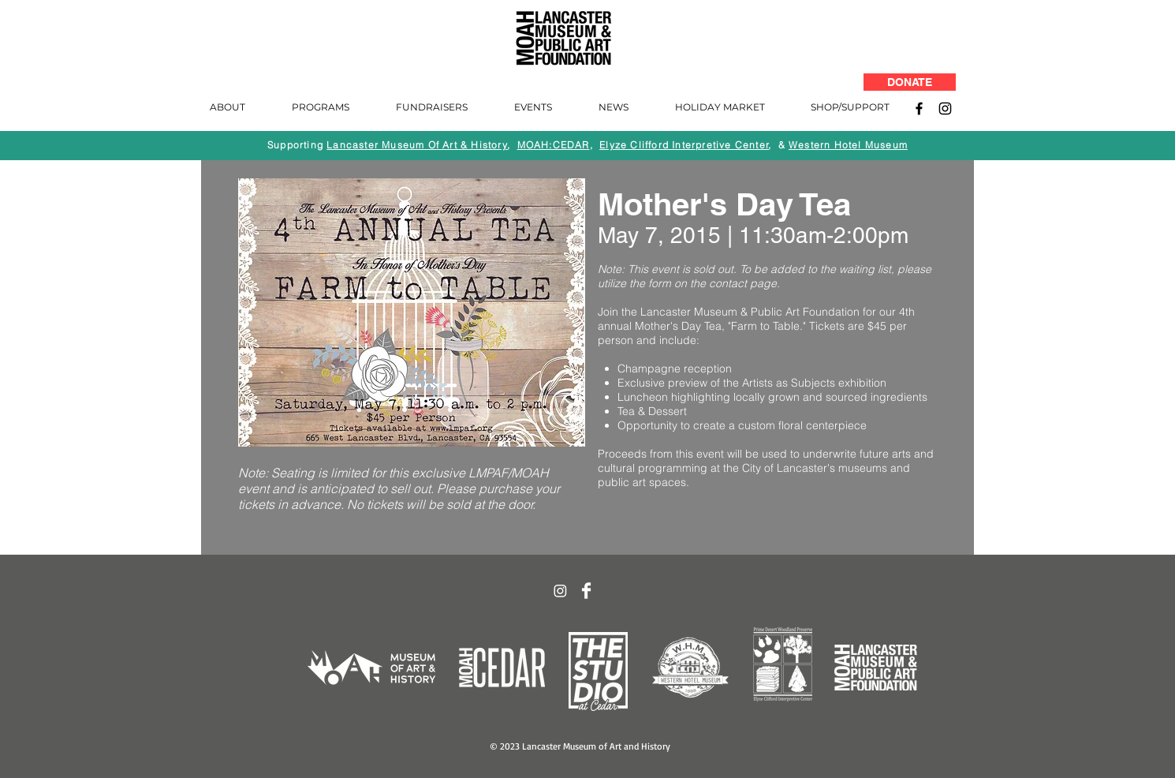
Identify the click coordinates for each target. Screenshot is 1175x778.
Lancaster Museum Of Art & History (417, 145)
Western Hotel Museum (848, 145)
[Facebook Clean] (586, 590)
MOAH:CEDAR (553, 145)
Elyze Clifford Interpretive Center (684, 145)
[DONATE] (910, 82)
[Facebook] (919, 108)
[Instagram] (945, 108)
